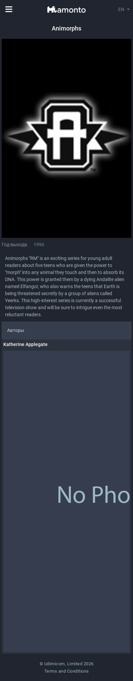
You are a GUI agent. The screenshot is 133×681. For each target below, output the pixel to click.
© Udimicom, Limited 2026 (67, 663)
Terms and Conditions (66, 671)
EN (121, 9)
